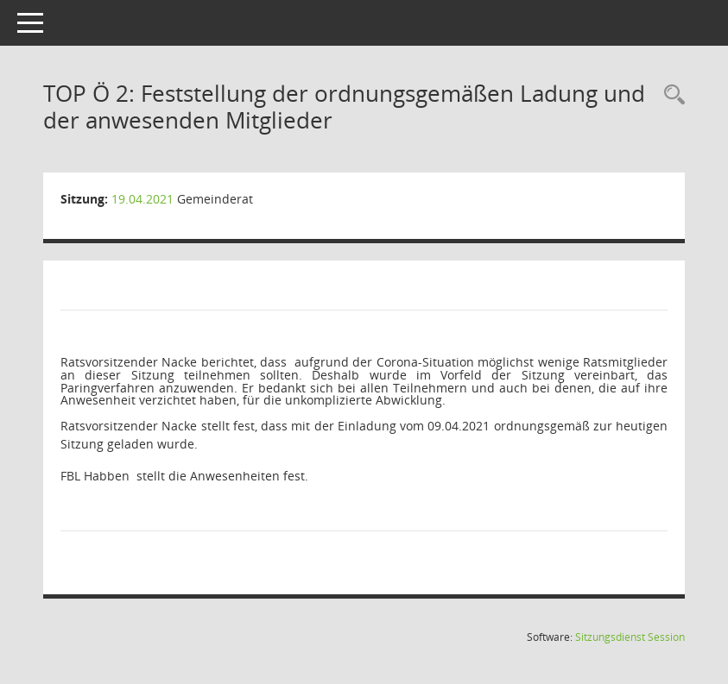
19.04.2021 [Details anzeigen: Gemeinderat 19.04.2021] (142, 199)
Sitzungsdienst (630, 637)
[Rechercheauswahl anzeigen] (670, 95)
